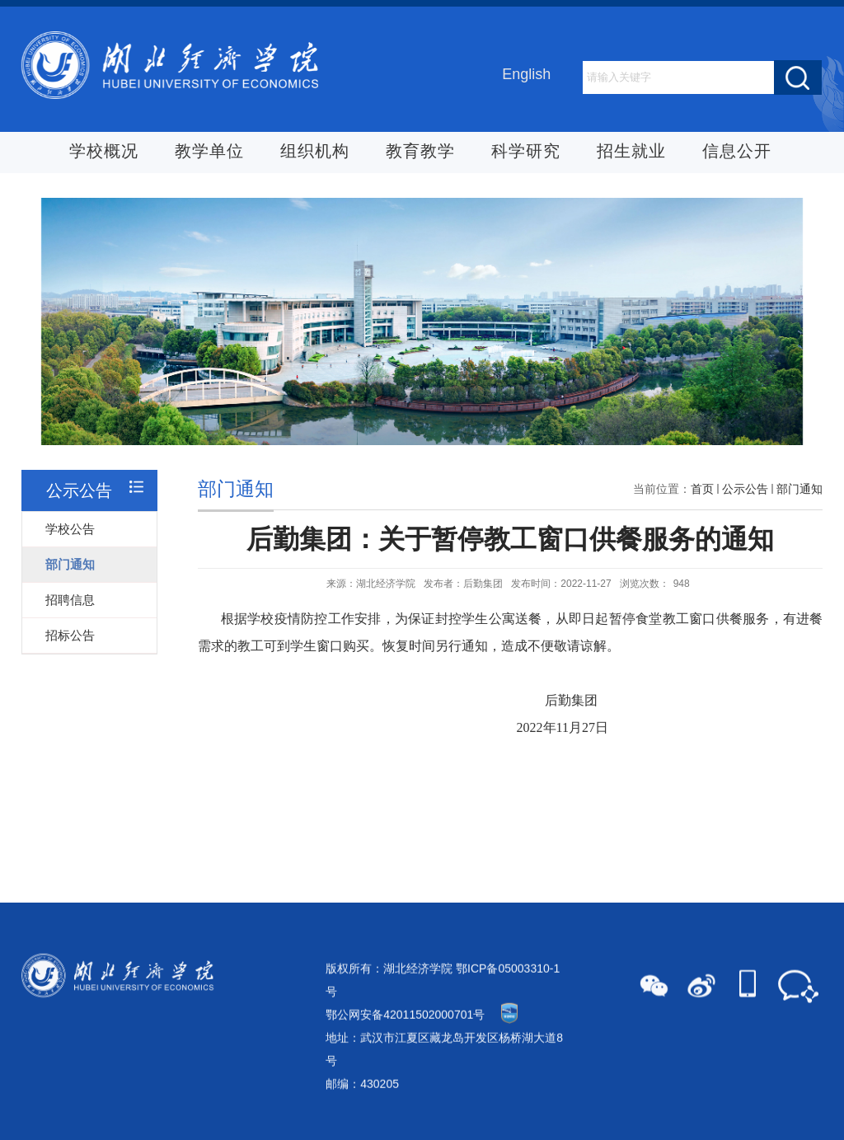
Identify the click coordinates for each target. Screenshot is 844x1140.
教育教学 (420, 152)
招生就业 (631, 152)
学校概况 (103, 152)
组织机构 (314, 152)
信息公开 (736, 152)
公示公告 (745, 498)
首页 (702, 498)
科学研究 (525, 152)
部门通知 (799, 498)
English (526, 75)
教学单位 (209, 152)
